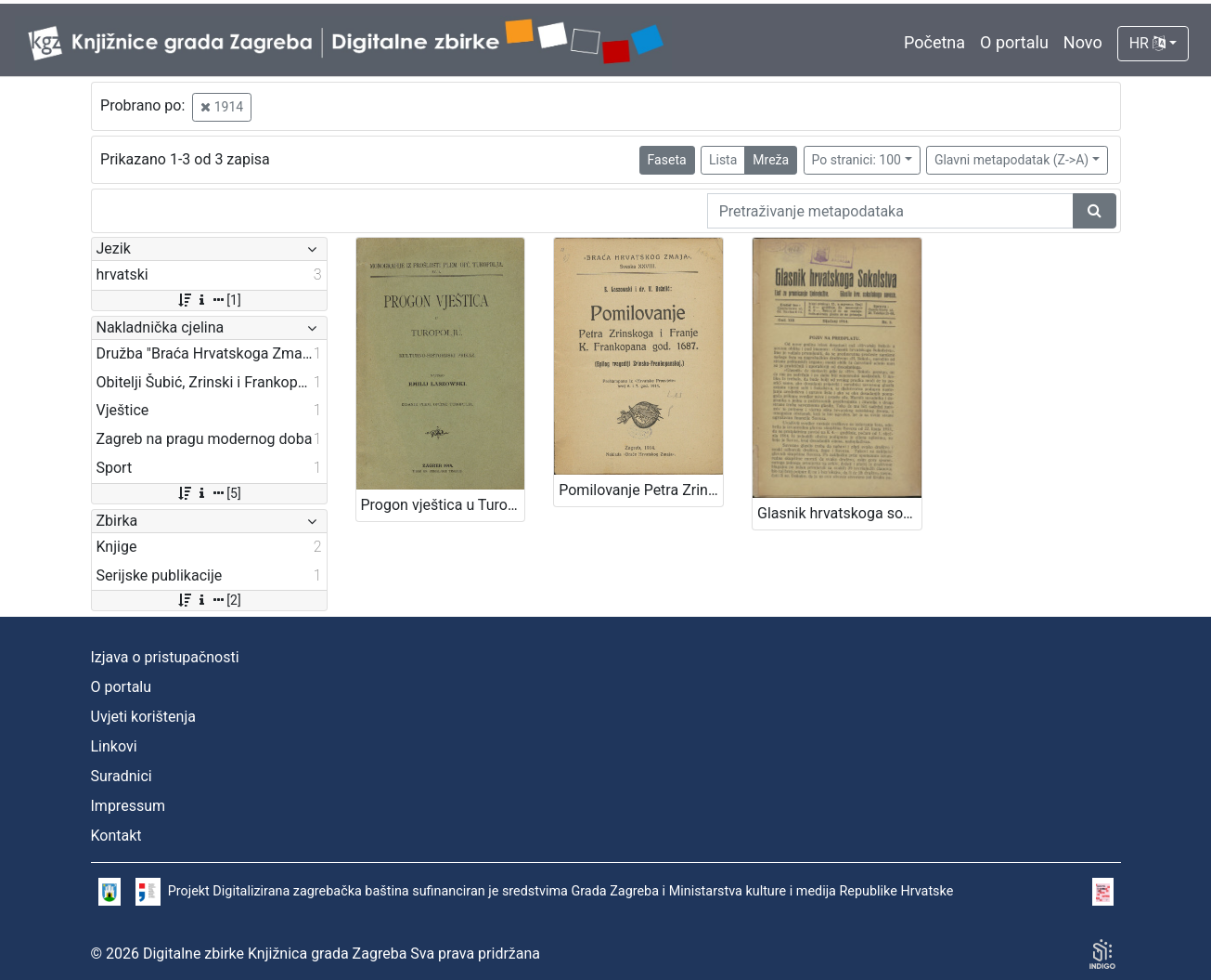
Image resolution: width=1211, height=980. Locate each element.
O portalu (1014, 42)
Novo (1082, 42)
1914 (221, 106)
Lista (723, 159)
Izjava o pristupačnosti (165, 657)
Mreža (771, 159)
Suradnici (121, 776)
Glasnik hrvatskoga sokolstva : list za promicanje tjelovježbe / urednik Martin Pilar (839, 513)
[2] (208, 600)
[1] (208, 300)
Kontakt (116, 835)
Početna (934, 42)
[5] (208, 493)
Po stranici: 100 (856, 159)
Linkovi (114, 746)
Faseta (667, 159)
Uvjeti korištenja (143, 716)
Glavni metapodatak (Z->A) (1011, 159)
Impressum (128, 806)
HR (1147, 43)
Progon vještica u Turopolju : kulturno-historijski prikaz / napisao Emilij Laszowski (443, 505)
